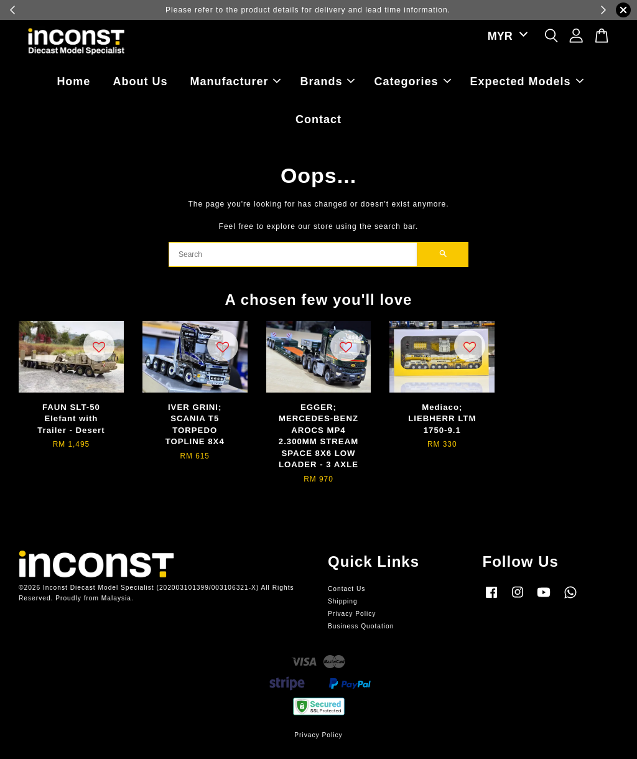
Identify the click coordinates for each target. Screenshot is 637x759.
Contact (318, 119)
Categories (412, 81)
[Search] (293, 254)
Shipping (343, 601)
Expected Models (527, 81)
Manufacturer (235, 81)
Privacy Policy (352, 613)
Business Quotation (361, 626)
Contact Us (346, 588)
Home (73, 81)
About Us (140, 81)
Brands (327, 81)
